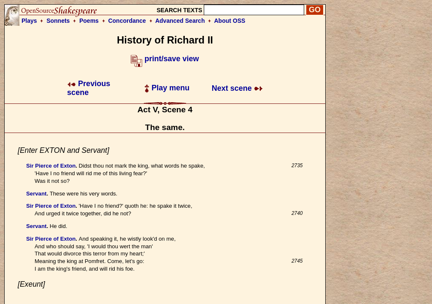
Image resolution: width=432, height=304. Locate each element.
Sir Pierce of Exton (51, 166)
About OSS (230, 20)
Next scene (237, 88)
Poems (89, 20)
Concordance (127, 20)
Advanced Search (180, 20)
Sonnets (58, 20)
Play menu (166, 88)
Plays (29, 20)
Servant (36, 193)
